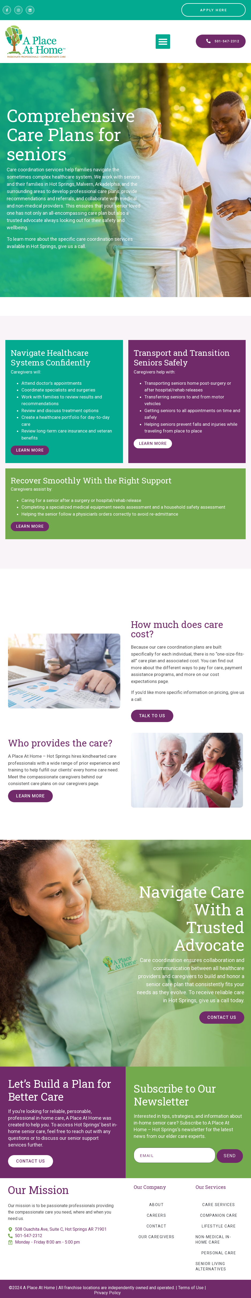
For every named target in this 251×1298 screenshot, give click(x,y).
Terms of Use (191, 1287)
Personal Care (218, 1253)
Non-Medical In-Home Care (213, 1239)
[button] (163, 41)
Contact (157, 1226)
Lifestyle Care (219, 1226)
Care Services (218, 1205)
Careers (156, 1215)
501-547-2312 (28, 1235)
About (156, 1205)
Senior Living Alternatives (211, 1266)
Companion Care (219, 1215)
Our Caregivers (156, 1237)
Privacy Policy (107, 1292)
